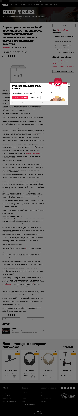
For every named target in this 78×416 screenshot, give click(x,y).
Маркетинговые (46, 102)
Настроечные (26, 102)
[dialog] (39, 94)
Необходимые (16, 102)
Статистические (36, 102)
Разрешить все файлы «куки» (20, 97)
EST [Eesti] (69, 84)
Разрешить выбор (35, 97)
